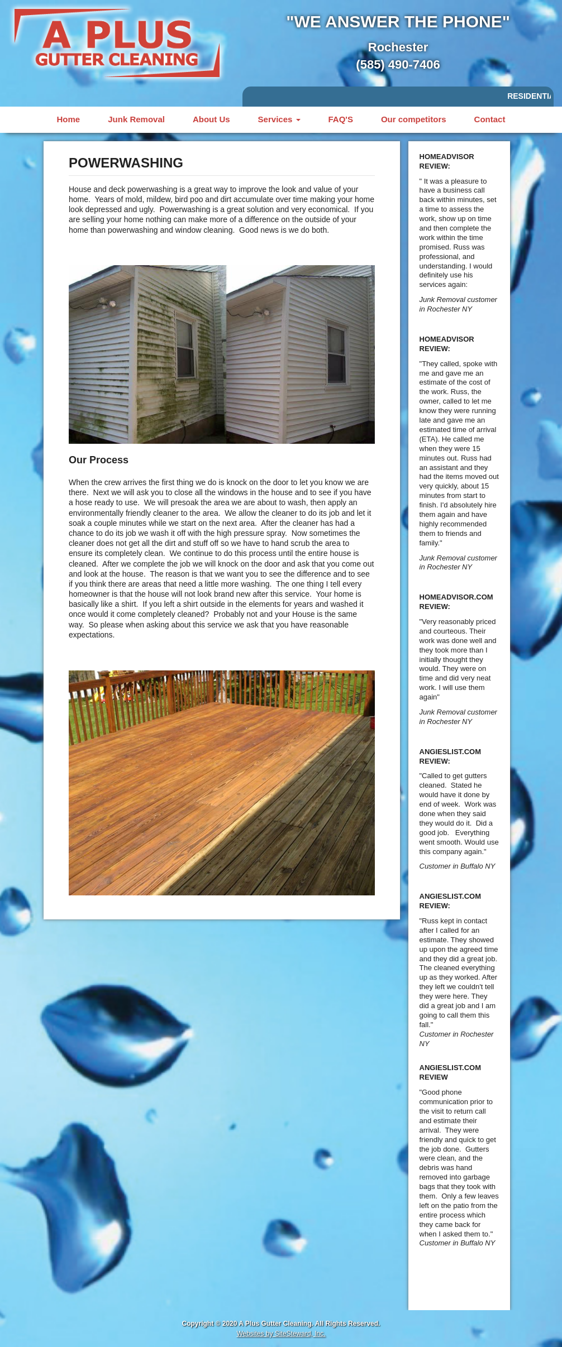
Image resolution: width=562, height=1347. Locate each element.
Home (68, 119)
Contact (490, 119)
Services (279, 119)
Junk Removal (136, 119)
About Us (211, 119)
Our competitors (413, 119)
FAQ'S (340, 119)
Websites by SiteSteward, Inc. (280, 1334)
